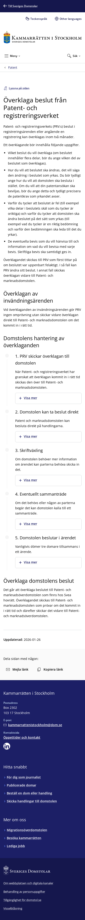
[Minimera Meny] (12, 56)
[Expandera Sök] (74, 56)
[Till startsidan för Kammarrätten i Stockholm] (42, 37)
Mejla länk (17, 669)
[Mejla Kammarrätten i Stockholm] (32, 724)
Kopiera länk (50, 669)
